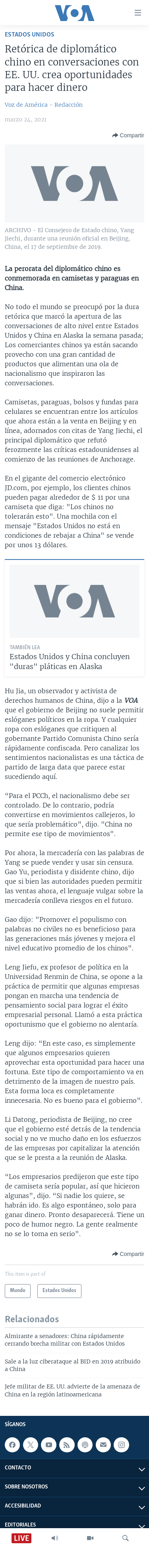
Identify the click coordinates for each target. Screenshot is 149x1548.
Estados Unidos (29, 34)
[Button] (128, 135)
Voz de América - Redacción (44, 104)
